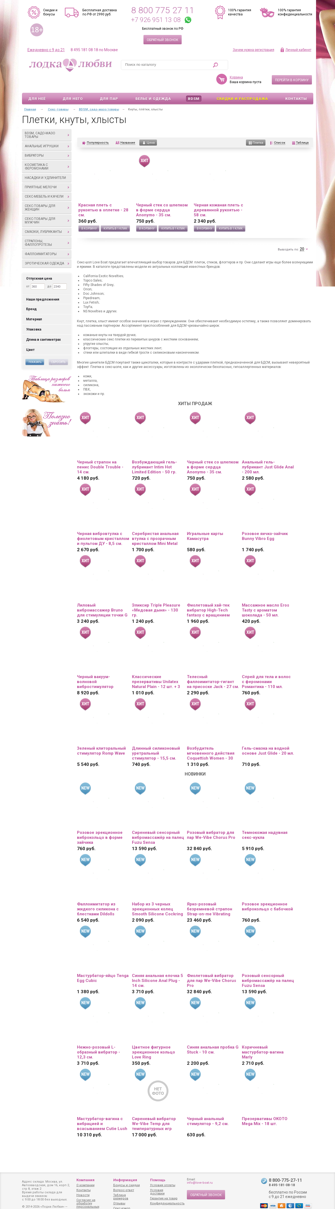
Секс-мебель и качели (47, 180)
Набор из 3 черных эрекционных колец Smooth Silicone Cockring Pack (157, 893)
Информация (125, 1180)
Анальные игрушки (47, 130)
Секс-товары (58, 93)
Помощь (157, 1180)
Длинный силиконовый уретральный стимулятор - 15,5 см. (156, 737)
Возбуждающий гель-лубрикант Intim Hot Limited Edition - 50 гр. (154, 451)
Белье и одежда (153, 83)
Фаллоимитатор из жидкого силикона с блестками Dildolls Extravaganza (98, 893)
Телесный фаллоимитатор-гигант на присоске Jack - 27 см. (213, 665)
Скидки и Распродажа (242, 83)
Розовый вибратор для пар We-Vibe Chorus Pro (211, 819)
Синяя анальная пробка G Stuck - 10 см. (213, 1034)
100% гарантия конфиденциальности (295, 12)
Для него (73, 83)
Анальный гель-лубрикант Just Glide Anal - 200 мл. (268, 451)
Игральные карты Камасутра (205, 520)
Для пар (109, 83)
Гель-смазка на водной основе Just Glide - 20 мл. (268, 735)
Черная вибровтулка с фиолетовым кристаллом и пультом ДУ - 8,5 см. (103, 522)
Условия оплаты (162, 1185)
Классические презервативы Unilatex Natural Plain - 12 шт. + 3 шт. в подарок (156, 665)
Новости (83, 1195)
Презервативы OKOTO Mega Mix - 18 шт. (264, 1105)
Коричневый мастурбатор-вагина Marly (263, 1036)
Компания (85, 1180)
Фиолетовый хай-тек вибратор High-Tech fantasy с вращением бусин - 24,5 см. (208, 594)
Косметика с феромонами (47, 150)
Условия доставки (157, 1191)
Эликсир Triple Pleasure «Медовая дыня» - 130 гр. (156, 594)
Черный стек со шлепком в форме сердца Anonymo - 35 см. (162, 194)
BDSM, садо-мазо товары (47, 119)
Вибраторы (47, 139)
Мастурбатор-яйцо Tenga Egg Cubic (103, 962)
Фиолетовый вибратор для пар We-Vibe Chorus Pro (211, 964)
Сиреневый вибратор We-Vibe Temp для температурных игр (154, 1107)
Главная (30, 93)
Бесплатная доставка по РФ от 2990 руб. (99, 12)
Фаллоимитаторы (47, 238)
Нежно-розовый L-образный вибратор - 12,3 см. (98, 1036)
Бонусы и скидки (126, 1185)
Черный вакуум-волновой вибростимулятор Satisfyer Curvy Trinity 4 (100, 665)
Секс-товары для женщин (47, 191)
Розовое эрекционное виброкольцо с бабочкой (267, 891)
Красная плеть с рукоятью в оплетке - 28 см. (103, 194)
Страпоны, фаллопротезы (47, 227)
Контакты (296, 83)
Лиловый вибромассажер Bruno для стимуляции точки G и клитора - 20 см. (102, 594)
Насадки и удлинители (45, 162)
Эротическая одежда (47, 247)
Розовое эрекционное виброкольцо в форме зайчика (100, 821)
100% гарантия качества (239, 12)
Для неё (37, 83)
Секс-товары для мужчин (47, 204)
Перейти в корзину (292, 64)
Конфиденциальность (167, 1203)
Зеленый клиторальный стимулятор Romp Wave (101, 735)
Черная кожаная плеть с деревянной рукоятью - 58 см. (218, 194)
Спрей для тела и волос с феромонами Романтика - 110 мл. (266, 665)
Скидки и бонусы (50, 12)
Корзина (236, 61)
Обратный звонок (162, 40)
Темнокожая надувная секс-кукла (264, 819)
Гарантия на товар (164, 1198)
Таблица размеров (120, 1196)
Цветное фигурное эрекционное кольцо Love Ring (153, 1036)
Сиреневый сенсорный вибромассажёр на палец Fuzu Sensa (158, 821)
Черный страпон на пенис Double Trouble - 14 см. (100, 451)
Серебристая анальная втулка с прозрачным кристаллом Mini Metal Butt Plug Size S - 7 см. (155, 522)
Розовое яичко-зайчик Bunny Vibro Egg (265, 520)
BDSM (194, 83)
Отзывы (119, 1203)
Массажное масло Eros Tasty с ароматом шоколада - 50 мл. (265, 594)
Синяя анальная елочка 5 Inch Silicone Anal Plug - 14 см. (157, 964)
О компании (85, 1185)
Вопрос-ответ (123, 1190)
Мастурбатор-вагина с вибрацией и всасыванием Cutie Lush (102, 1107)
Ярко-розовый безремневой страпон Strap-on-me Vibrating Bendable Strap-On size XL (210, 893)
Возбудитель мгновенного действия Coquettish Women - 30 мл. (210, 737)
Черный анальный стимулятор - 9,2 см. (208, 1105)
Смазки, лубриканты (47, 216)
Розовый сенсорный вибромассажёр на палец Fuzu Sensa (268, 964)
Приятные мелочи (47, 171)
